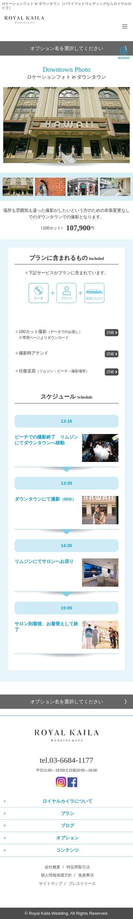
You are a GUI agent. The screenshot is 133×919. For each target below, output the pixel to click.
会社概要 (52, 867)
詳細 (110, 332)
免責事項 (86, 875)
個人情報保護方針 (56, 875)
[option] (66, 125)
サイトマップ (50, 883)
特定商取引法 (78, 867)
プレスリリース (82, 883)
